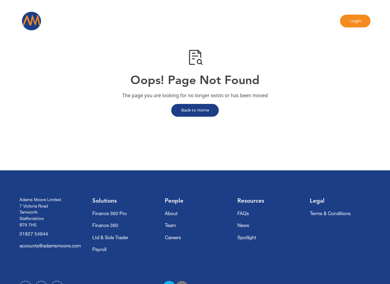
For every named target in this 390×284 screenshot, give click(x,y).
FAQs (243, 213)
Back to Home (195, 110)
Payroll (99, 249)
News (204, 21)
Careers (173, 237)
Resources (250, 200)
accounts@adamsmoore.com (50, 246)
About (171, 213)
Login (355, 21)
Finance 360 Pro (109, 213)
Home (98, 21)
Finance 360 (105, 225)
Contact (265, 21)
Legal (317, 200)
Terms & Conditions (330, 213)
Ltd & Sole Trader (110, 237)
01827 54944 (34, 234)
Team (170, 225)
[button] (129, 21)
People (174, 200)
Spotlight (233, 21)
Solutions (104, 200)
